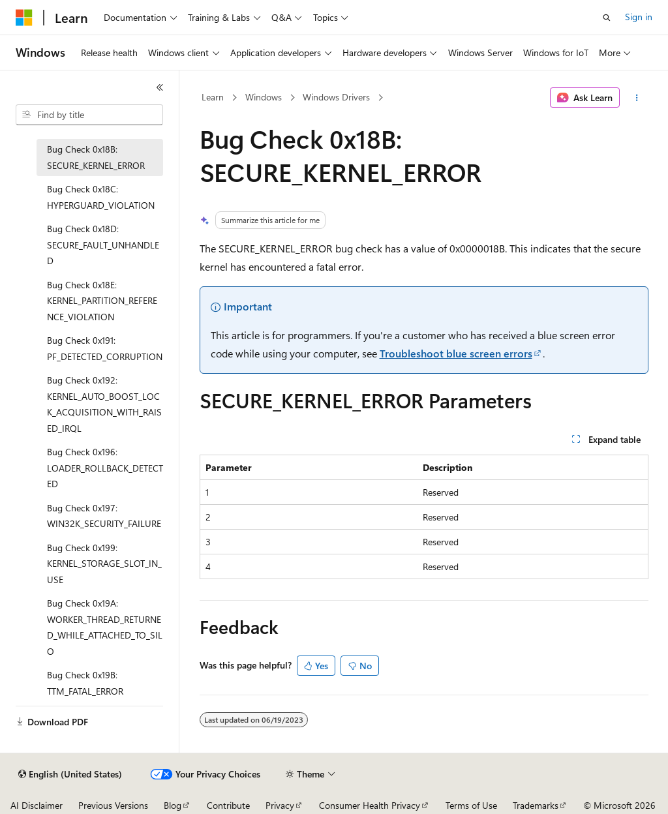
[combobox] (89, 114)
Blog (172, 805)
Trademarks (535, 805)
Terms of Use (471, 805)
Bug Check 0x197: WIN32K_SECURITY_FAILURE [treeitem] (104, 516)
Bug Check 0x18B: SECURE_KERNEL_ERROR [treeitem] (96, 157)
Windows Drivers (336, 97)
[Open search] (607, 17)
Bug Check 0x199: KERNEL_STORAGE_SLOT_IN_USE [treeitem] (104, 563)
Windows (263, 97)
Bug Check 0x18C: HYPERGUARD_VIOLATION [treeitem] (101, 197)
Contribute (228, 805)
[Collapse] (160, 87)
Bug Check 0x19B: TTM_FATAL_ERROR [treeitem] (85, 683)
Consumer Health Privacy (369, 805)
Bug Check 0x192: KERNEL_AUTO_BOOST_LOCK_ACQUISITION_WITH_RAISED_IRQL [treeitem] (104, 404)
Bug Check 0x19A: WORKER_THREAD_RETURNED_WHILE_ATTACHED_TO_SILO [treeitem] (104, 627)
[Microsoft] (24, 17)
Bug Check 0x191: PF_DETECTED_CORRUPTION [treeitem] (104, 348)
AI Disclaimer (36, 805)
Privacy (280, 805)
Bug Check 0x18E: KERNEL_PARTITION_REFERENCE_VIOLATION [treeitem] (102, 301)
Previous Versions (113, 805)
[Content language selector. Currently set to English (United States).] (70, 774)
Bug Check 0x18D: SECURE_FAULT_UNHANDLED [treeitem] (103, 244)
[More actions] (636, 97)
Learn (213, 97)
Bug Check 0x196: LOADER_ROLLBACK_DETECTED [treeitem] (105, 467)
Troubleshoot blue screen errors (456, 353)
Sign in (638, 16)
